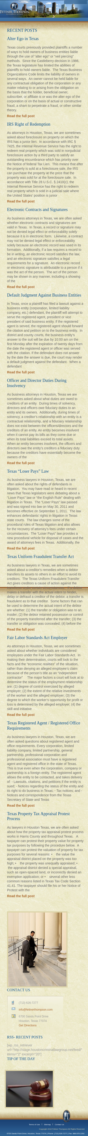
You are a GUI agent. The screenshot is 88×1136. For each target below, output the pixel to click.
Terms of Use (34, 1125)
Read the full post (20, 116)
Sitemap (47, 1125)
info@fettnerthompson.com (36, 1009)
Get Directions (28, 1025)
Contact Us (59, 1125)
